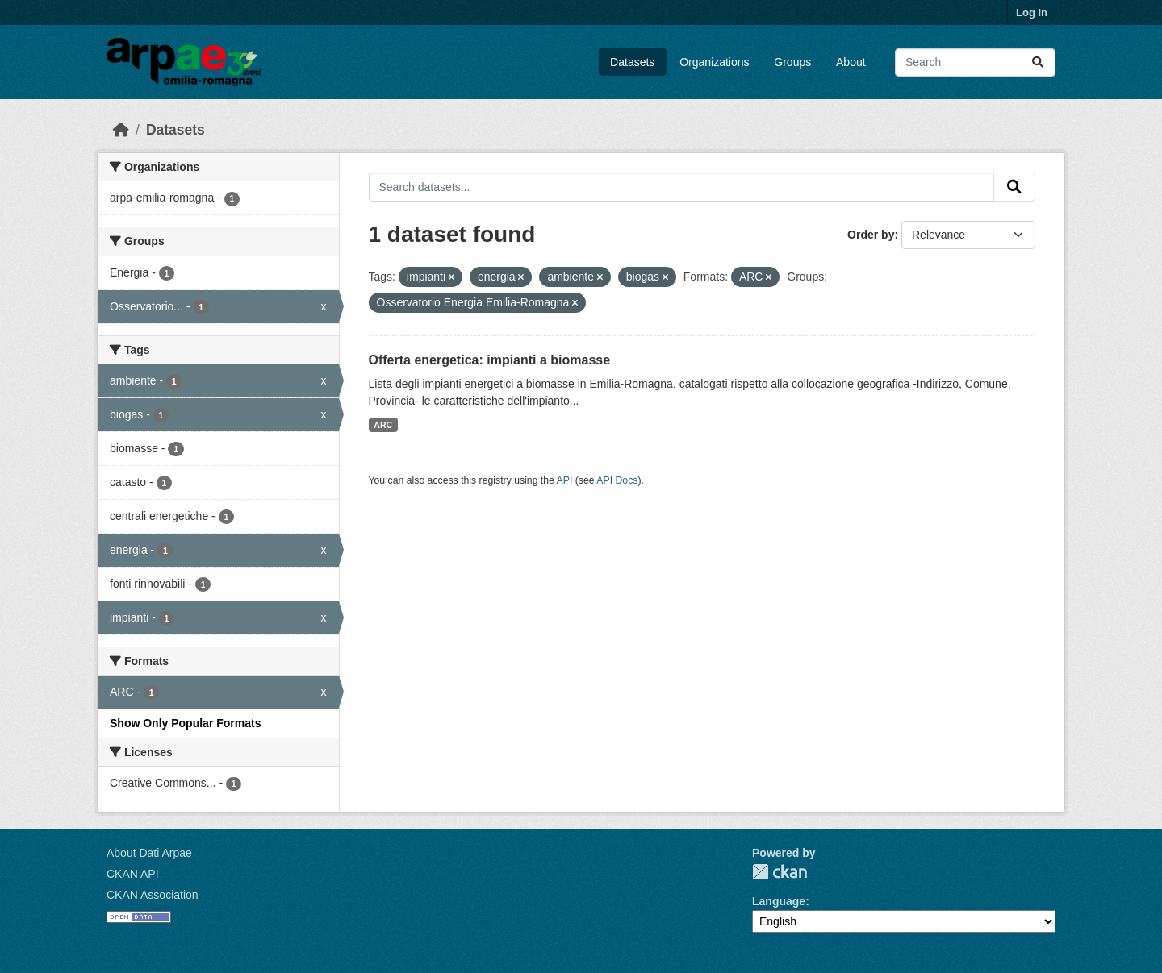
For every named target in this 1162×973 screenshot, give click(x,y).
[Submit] (1038, 62)
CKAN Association (153, 894)
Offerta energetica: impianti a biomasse (490, 360)
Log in (1031, 12)
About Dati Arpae (149, 852)
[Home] (121, 130)
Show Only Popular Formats (185, 723)
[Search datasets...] (975, 62)
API (565, 480)
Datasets (632, 62)
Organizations (714, 62)
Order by (870, 234)
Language (778, 901)
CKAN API (133, 873)
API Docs (616, 480)
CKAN (779, 871)
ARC (383, 425)
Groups (792, 62)
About (851, 62)
